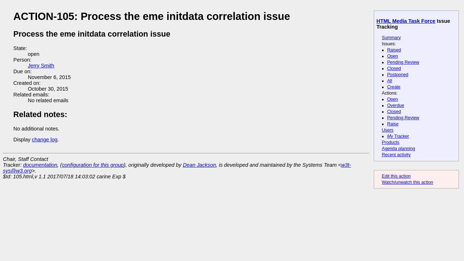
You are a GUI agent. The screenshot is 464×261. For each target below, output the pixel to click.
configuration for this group (93, 165)
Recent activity (396, 154)
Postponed (398, 74)
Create (394, 87)
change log (44, 139)
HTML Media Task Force (406, 21)
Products (390, 142)
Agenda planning (398, 148)
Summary (391, 37)
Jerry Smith (41, 66)
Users (387, 130)
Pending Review (403, 62)
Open (392, 56)
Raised (394, 50)
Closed (394, 68)
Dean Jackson (199, 165)
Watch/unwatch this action (407, 182)
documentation (40, 165)
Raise (392, 124)
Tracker (398, 136)
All (389, 80)
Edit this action (396, 176)
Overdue (395, 105)
